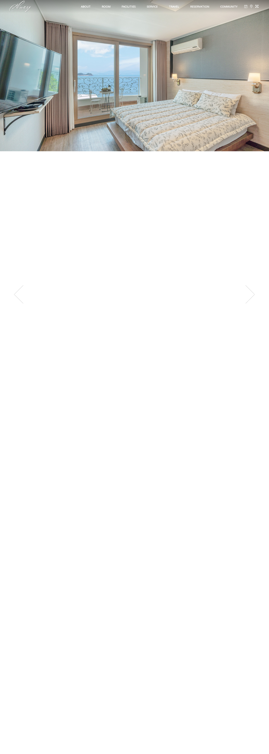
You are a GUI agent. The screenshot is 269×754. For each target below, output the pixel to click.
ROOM (106, 6)
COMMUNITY (228, 6)
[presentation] (18, 294)
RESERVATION (199, 6)
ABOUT (86, 6)
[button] (117, 741)
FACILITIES (129, 6)
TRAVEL (174, 6)
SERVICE (152, 6)
